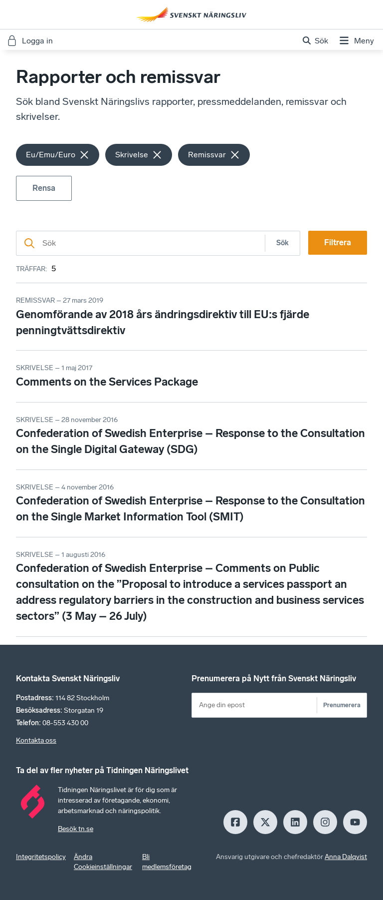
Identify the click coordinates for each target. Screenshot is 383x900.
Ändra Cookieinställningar (103, 862)
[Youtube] (355, 822)
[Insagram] (325, 822)
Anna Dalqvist (346, 857)
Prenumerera (342, 705)
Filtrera (337, 242)
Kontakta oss (36, 740)
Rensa (43, 188)
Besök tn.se (75, 829)
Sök (282, 243)
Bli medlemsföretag (167, 862)
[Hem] (191, 14)
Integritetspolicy (41, 857)
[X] (265, 822)
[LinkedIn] (295, 822)
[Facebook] (235, 822)
